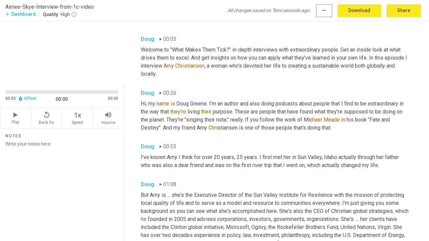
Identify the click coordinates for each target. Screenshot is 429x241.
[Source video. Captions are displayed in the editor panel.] (62, 52)
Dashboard (20, 14)
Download (359, 10)
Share (403, 10)
